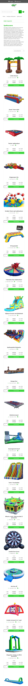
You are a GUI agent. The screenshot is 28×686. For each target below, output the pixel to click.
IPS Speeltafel (14, 246)
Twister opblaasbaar (14, 143)
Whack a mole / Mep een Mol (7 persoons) (14, 517)
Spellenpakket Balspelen (14, 347)
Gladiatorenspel (14, 415)
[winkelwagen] (23, 12)
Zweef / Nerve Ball (14, 109)
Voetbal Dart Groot (14, 551)
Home (4, 16)
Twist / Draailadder (14, 482)
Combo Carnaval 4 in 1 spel (14, 620)
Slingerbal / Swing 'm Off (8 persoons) (14, 655)
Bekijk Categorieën (14, 21)
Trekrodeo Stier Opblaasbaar (14, 279)
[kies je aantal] (6, 85)
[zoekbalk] (11, 11)
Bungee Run (14, 381)
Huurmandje (16, 85)
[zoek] (20, 11)
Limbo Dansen (14, 75)
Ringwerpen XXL (14, 177)
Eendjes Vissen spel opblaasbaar (14, 211)
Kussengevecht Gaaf (14, 449)
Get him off (14, 586)
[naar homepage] (14, 6)
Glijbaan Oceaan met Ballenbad (14, 313)
